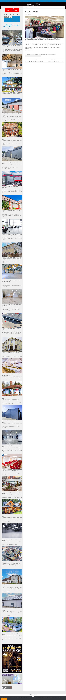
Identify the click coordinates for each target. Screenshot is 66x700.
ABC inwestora (38, 1)
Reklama (51, 1)
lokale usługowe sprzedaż (44, 54)
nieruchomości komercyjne (37, 55)
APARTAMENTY (16, 21)
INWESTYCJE (7, 1)
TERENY (16, 19)
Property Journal (45, 1)
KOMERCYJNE (16, 17)
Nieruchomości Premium (30, 1)
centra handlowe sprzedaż (30, 54)
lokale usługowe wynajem (51, 54)
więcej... (3, 641)
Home (3, 1)
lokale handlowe (37, 54)
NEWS (17, 1)
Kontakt (55, 1)
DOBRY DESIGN (22, 1)
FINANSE (12, 1)
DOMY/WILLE (8, 21)
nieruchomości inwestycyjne (29, 55)
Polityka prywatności (33, 694)
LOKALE (8, 19)
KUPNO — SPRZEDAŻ (12, 10)
